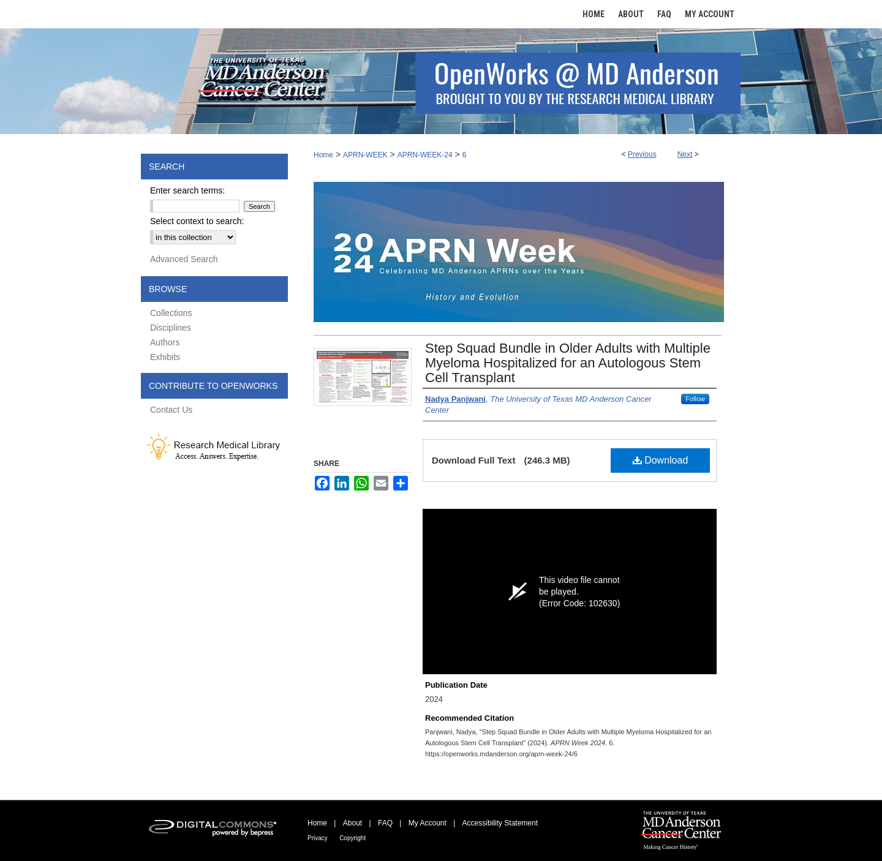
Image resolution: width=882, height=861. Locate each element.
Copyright (352, 838)
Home (323, 155)
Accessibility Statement (500, 823)
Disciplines (170, 328)
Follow (695, 398)
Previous (642, 154)
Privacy (317, 838)
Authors (164, 342)
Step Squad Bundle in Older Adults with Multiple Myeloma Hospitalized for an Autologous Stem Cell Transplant (567, 362)
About (352, 823)
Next (685, 154)
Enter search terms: (187, 190)
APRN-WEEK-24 (425, 155)
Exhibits (165, 357)
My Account (428, 823)
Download (660, 460)
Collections (171, 313)
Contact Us (171, 410)
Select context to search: (197, 221)
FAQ (385, 823)
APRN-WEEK (365, 155)
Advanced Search (184, 259)
